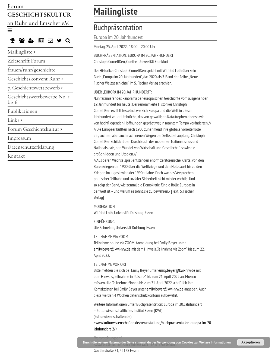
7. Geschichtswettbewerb (35, 88)
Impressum (19, 138)
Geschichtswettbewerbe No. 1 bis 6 (39, 99)
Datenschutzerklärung (31, 147)
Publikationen (22, 111)
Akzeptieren (250, 342)
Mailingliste (21, 52)
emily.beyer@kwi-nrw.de (112, 249)
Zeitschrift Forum (26, 61)
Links (15, 120)
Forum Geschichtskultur (35, 129)
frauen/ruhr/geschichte (31, 70)
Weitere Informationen (215, 342)
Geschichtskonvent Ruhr (35, 79)
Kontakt (16, 156)
